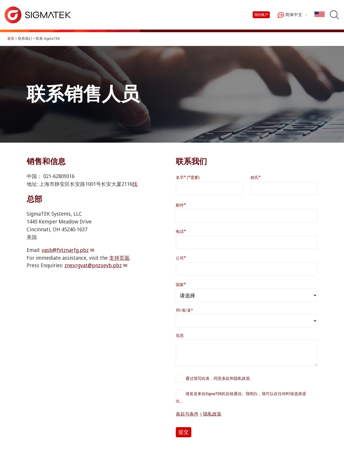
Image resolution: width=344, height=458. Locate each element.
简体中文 (290, 15)
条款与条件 (187, 414)
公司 (181, 258)
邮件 (181, 205)
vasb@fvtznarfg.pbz (65, 250)
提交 (183, 432)
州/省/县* (184, 310)
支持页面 (119, 257)
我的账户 (261, 15)
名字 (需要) (188, 177)
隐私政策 (212, 414)
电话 (181, 231)
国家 (181, 284)
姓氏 (255, 177)
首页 (10, 38)
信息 (180, 335)
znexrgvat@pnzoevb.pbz (93, 265)
